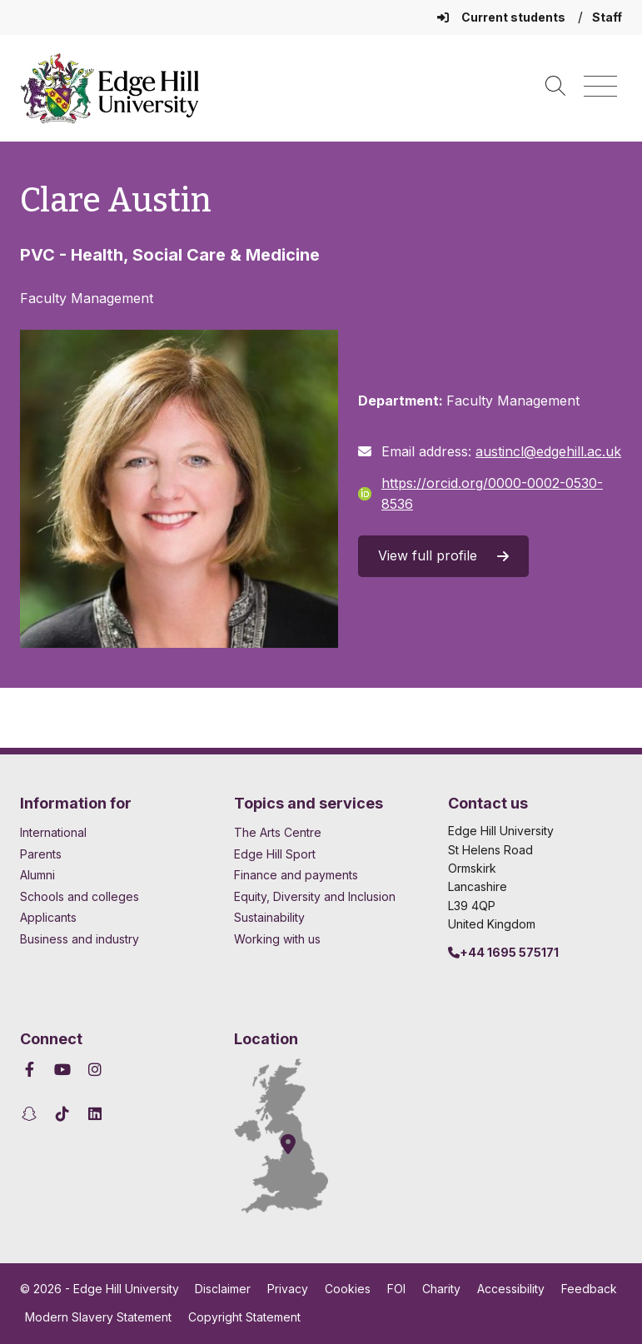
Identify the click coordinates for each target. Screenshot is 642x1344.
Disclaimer (223, 1289)
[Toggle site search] (555, 87)
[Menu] (600, 87)
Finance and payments (296, 875)
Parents (41, 854)
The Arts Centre (277, 832)
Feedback (589, 1289)
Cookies (348, 1289)
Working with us (277, 939)
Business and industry (79, 939)
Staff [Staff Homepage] (607, 17)
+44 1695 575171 (503, 952)
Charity (441, 1289)
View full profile (443, 555)
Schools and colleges (79, 896)
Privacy (287, 1289)
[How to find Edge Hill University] (296, 1135)
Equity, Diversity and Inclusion (315, 896)
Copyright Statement (244, 1317)
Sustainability (269, 917)
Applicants (48, 917)
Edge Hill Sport (275, 854)
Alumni (37, 875)
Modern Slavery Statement (98, 1317)
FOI (396, 1289)
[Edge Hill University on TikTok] (62, 1113)
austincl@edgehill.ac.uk (548, 451)
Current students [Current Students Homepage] (502, 17)
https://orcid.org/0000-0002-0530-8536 (480, 494)
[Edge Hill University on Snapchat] (32, 1113)
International (53, 832)
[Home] (110, 88)
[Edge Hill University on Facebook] (32, 1069)
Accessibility (511, 1289)
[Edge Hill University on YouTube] (62, 1069)
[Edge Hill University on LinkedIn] (95, 1113)
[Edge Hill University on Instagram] (95, 1069)
